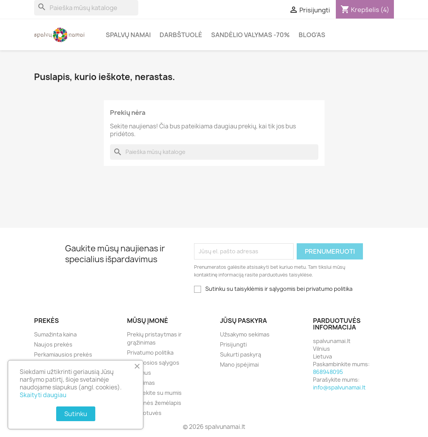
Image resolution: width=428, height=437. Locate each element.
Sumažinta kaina (55, 334)
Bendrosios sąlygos (153, 362)
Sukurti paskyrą (240, 354)
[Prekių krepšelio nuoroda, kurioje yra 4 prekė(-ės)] (364, 9)
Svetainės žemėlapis (154, 402)
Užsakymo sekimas (245, 334)
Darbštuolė (181, 35)
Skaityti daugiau (43, 395)
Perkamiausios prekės (63, 354)
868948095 (328, 372)
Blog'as (312, 35)
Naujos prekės (53, 344)
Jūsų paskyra (243, 320)
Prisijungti (233, 344)
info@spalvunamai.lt (339, 387)
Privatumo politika (150, 352)
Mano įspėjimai (239, 364)
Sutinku (75, 414)
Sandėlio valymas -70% (250, 35)
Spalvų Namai (128, 35)
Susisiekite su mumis (154, 392)
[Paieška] (86, 7)
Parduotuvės (144, 413)
